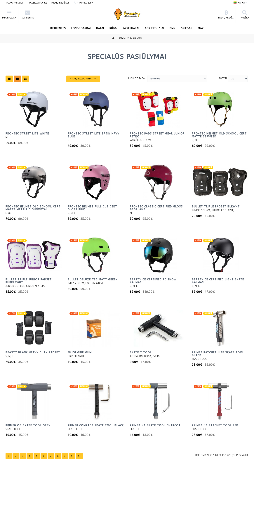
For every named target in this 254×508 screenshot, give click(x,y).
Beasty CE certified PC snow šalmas (153, 281)
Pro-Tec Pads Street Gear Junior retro (157, 135)
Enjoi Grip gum (80, 352)
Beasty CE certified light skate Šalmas (218, 281)
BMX (172, 28)
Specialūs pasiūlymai (130, 38)
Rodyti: (223, 78)
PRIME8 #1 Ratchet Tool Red (215, 425)
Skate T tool (141, 352)
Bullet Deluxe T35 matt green (93, 279)
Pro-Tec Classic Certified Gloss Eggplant (156, 208)
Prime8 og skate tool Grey (28, 425)
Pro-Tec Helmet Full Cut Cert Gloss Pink (92, 208)
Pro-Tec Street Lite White (27, 133)
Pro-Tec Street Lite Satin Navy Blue (93, 135)
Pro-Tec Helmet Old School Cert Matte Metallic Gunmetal (33, 208)
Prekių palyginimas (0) (83, 79)
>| (79, 456)
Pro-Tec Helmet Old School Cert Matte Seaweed (219, 135)
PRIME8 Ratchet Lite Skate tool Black (218, 354)
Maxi (201, 28)
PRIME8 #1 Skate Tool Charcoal (156, 425)
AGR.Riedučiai (154, 28)
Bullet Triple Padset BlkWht (216, 206)
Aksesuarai (131, 28)
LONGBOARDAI (81, 28)
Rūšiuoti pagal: (137, 78)
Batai (100, 28)
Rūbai (113, 28)
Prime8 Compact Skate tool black (96, 425)
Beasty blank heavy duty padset (33, 352)
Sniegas (186, 28)
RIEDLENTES (58, 28)
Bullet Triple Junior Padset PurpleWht (29, 281)
